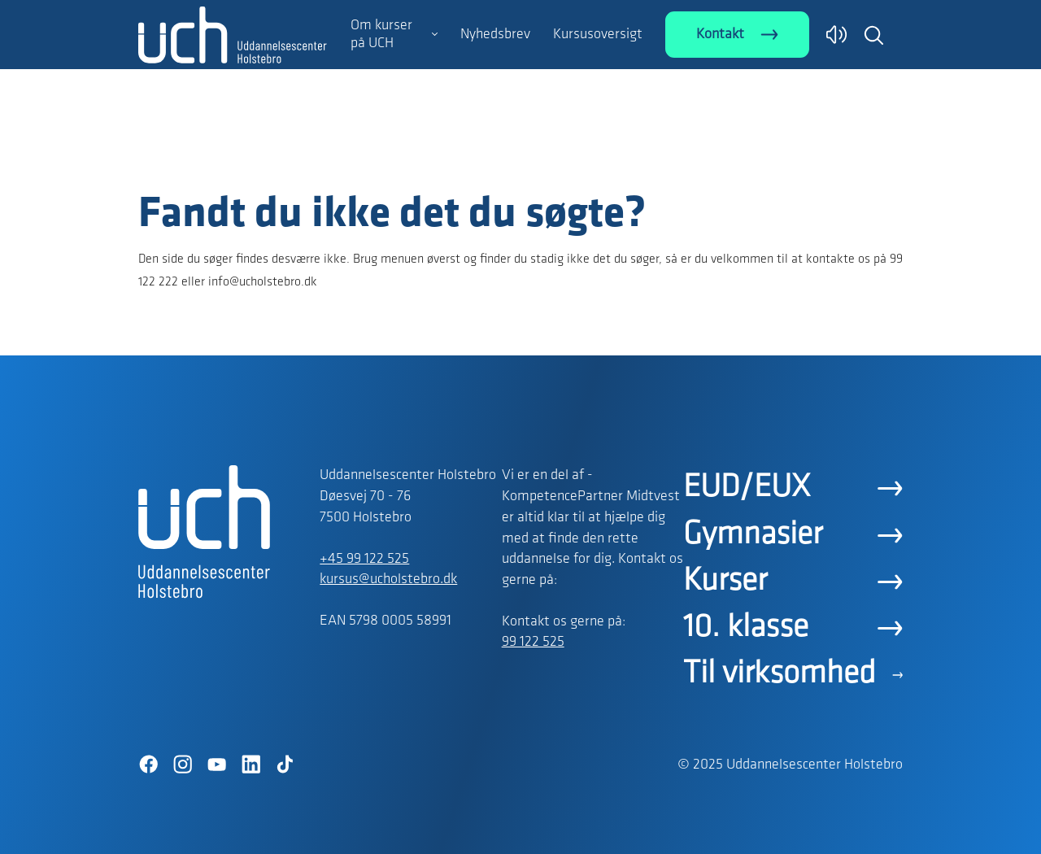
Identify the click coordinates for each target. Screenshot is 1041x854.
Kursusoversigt (597, 34)
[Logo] (232, 157)
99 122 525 (533, 642)
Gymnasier (752, 535)
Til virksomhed (779, 674)
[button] (873, 35)
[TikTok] (284, 764)
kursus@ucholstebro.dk (388, 579)
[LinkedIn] (250, 764)
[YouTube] (216, 764)
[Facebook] (148, 764)
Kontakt (720, 34)
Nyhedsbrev (495, 34)
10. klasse (745, 628)
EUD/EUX (746, 488)
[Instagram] (182, 764)
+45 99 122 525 (364, 559)
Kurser (725, 581)
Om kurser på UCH (381, 34)
